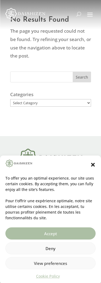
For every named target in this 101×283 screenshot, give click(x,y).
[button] (93, 167)
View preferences (50, 265)
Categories (21, 94)
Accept (50, 236)
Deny (50, 251)
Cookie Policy (48, 278)
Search (82, 77)
